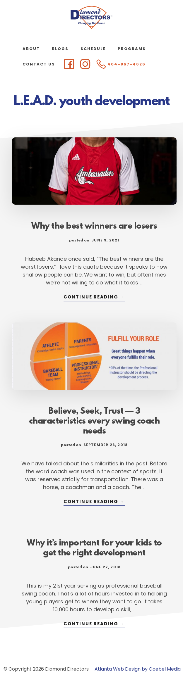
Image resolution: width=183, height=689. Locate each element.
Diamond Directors (92, 17)
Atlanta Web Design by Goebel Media (138, 669)
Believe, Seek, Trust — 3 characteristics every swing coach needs (94, 421)
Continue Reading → (94, 297)
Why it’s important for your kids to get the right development (94, 548)
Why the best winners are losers (94, 226)
